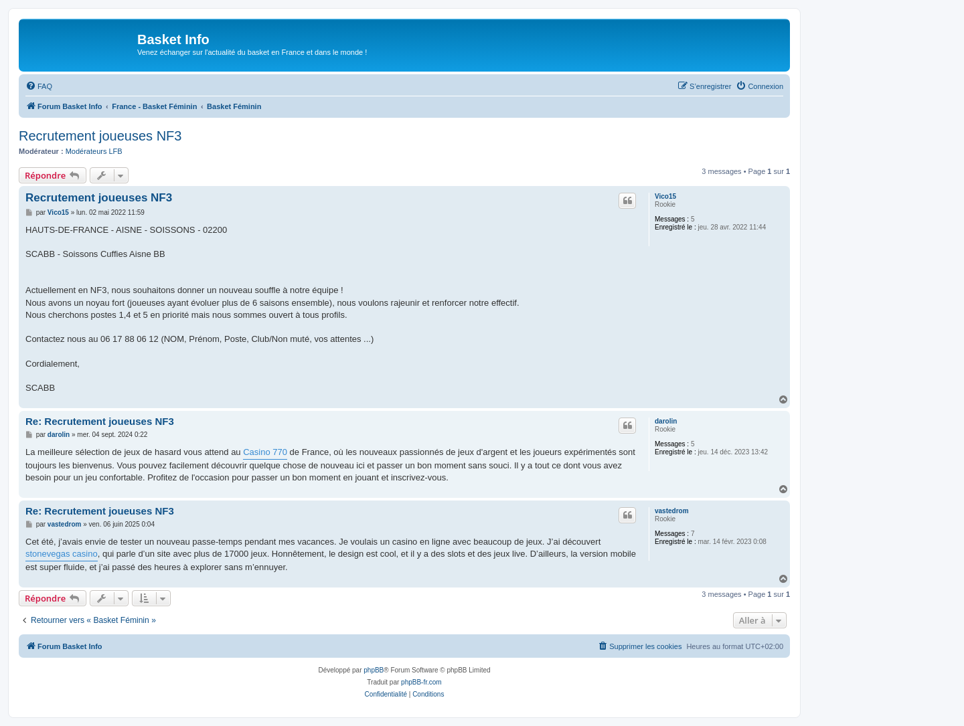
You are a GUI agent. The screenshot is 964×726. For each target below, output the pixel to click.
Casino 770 (265, 452)
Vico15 (665, 196)
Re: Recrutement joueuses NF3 (99, 421)
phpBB (374, 670)
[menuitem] (38, 86)
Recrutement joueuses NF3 (100, 135)
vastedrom (672, 511)
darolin (666, 421)
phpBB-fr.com (421, 682)
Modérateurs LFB (94, 151)
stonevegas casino (61, 554)
